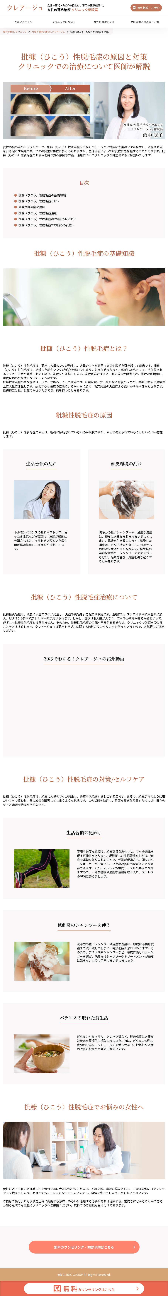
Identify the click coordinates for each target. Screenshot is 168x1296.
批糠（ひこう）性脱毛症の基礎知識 (42, 195)
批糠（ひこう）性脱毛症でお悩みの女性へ (46, 225)
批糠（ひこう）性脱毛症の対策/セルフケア (47, 219)
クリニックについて (63, 21)
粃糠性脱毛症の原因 (31, 207)
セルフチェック (23, 21)
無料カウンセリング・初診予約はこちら (84, 1247)
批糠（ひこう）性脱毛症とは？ (39, 201)
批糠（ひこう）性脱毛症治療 (37, 213)
